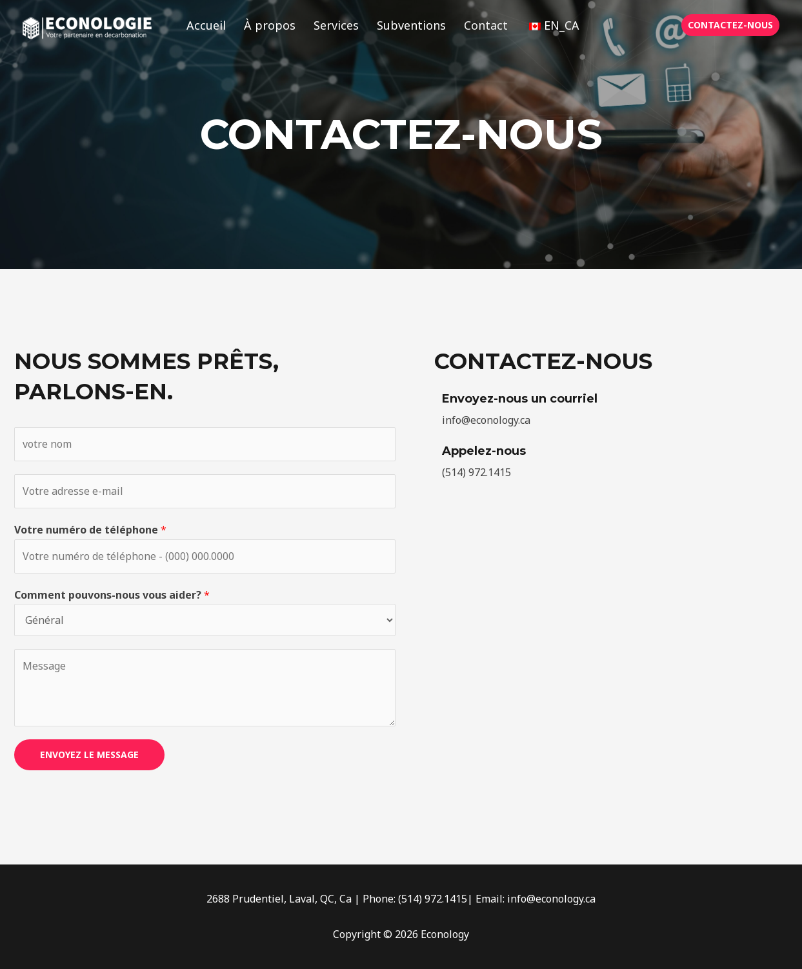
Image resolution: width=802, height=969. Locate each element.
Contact (486, 25)
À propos (270, 25)
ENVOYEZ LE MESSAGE (89, 754)
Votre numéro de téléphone (90, 530)
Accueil (206, 25)
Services (336, 25)
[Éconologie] (87, 27)
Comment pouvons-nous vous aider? (112, 595)
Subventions (411, 25)
